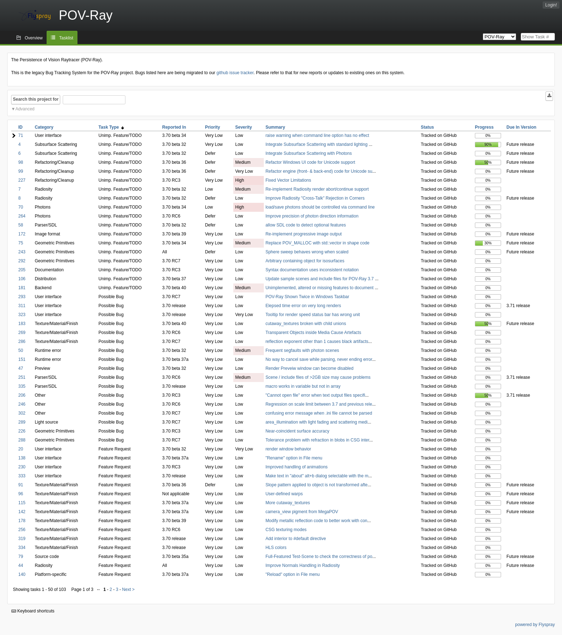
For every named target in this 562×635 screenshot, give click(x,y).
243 (21, 251)
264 (21, 216)
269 (21, 332)
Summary (275, 127)
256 (21, 529)
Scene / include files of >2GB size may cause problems (318, 377)
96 (20, 493)
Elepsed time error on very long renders (303, 305)
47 (20, 368)
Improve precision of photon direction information (312, 216)
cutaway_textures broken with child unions (306, 323)
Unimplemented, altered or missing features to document (320, 287)
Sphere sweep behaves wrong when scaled (307, 251)
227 (21, 180)
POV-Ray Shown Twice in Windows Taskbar (307, 296)
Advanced (24, 108)
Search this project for (35, 99)
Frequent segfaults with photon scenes (302, 350)
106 (21, 278)
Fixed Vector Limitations (288, 180)
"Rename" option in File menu (294, 457)
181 (21, 287)
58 (20, 225)
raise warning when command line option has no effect (317, 135)
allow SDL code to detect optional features (306, 225)
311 (21, 305)
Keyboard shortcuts (32, 610)
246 (21, 404)
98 (20, 162)
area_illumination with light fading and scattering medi (317, 422)
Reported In (174, 127)
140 (21, 574)
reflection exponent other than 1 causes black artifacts (317, 341)
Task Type (111, 127)
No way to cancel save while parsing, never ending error (319, 359)
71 (20, 135)
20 (20, 449)
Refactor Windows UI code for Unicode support (310, 162)
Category (44, 127)
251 (21, 377)
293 (21, 296)
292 (21, 260)
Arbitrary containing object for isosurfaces (305, 260)
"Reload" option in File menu (293, 574)
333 (21, 475)
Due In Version (521, 127)
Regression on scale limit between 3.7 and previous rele (319, 404)
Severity (243, 127)
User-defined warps (284, 493)
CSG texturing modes (286, 529)
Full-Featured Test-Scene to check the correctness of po (319, 556)
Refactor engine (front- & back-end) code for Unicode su (319, 171)
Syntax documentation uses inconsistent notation (312, 269)
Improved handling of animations (297, 466)
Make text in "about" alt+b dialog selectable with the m (317, 475)
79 (20, 556)
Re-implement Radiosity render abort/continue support (317, 189)
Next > (128, 589)
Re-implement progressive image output (304, 234)
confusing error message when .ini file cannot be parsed (319, 413)
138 (21, 457)
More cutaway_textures (288, 502)
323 (21, 314)
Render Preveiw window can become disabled (309, 368)
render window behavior (288, 449)
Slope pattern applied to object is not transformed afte (317, 484)
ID (20, 127)
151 (21, 359)
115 (21, 502)
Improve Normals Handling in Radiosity (303, 565)
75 (20, 242)
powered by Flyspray (535, 624)
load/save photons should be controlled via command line (320, 207)
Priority (212, 127)
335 (21, 386)
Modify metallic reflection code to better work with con (316, 520)
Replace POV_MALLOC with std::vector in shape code (318, 242)
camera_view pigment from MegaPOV (302, 511)
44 (20, 565)
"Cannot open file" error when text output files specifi (315, 395)
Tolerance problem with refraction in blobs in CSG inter (317, 440)
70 (20, 207)
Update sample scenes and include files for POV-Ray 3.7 (320, 278)
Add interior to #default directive (296, 538)
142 (21, 511)
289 (21, 422)
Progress (484, 127)
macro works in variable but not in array (303, 386)
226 (21, 431)
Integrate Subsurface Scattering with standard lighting (317, 144)
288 (21, 440)
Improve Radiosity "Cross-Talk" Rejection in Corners (315, 198)
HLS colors (276, 547)
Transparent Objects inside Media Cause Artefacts (313, 332)
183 (21, 323)
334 (21, 547)
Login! (551, 5)
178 (21, 520)
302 (21, 413)
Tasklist (66, 37)
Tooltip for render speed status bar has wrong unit (313, 314)
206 (21, 395)
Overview (34, 37)
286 (21, 341)
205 (21, 269)
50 (20, 350)
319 (21, 538)
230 (21, 466)
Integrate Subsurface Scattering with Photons (309, 153)
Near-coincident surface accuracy (297, 431)
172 (21, 234)
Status (427, 127)
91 (20, 484)
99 (20, 171)
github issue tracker (234, 72)
